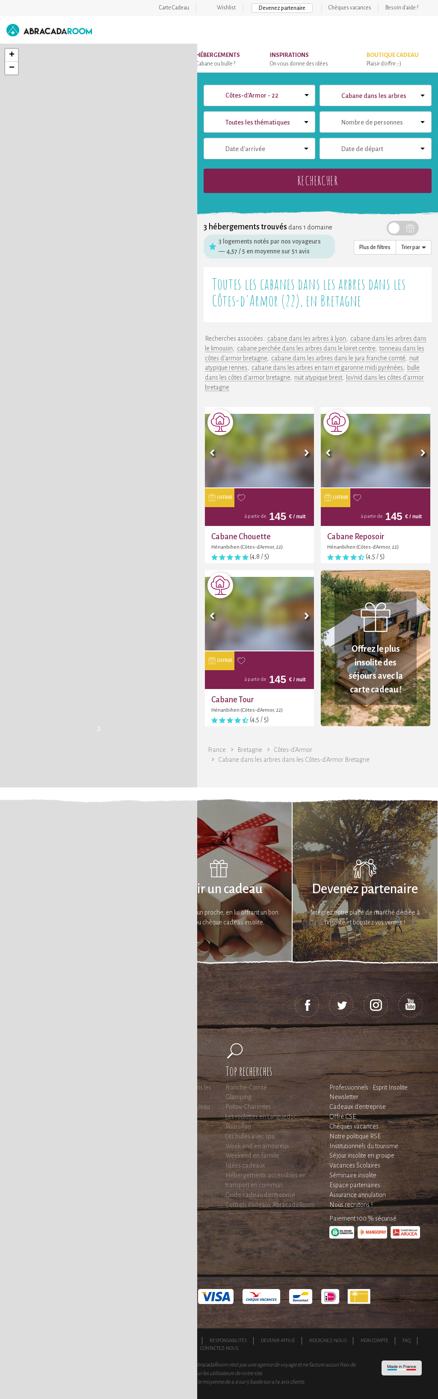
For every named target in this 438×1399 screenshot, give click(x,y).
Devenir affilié (278, 1340)
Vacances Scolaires (354, 1165)
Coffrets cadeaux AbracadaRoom (270, 1204)
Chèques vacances (349, 8)
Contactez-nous (219, 1348)
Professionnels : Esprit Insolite (368, 1087)
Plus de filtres (375, 247)
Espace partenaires (354, 1185)
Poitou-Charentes (248, 1106)
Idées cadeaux (245, 1165)
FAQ (406, 1340)
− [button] (12, 68)
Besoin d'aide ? (401, 8)
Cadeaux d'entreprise (357, 1106)
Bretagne (249, 749)
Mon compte (374, 1340)
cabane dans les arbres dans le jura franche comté (338, 358)
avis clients (292, 1382)
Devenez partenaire (282, 8)
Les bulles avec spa (250, 1136)
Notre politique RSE (355, 1136)
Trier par (413, 247)
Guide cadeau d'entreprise (260, 1194)
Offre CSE (342, 1116)
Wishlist (226, 8)
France (217, 749)
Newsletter (343, 1096)
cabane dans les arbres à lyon (306, 338)
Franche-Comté (246, 1087)
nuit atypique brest (318, 377)
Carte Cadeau (174, 8)
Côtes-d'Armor (293, 749)
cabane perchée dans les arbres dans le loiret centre (306, 348)
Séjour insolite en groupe (361, 1155)
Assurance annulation (357, 1194)
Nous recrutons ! (351, 1204)
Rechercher (317, 180)
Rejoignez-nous (327, 1340)
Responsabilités (228, 1340)
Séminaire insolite (352, 1175)
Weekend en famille (252, 1155)
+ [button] (12, 55)
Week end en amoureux (257, 1146)
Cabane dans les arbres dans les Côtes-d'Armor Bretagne (294, 759)
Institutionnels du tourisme (363, 1146)
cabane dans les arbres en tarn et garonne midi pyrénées (327, 367)
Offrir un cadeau (219, 889)
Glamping (238, 1096)
